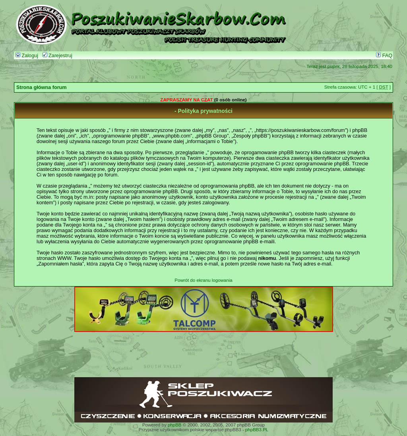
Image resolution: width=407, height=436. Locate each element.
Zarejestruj (57, 55)
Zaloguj (27, 55)
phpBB (175, 424)
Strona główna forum (41, 87)
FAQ (384, 55)
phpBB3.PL (256, 429)
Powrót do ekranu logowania (203, 280)
